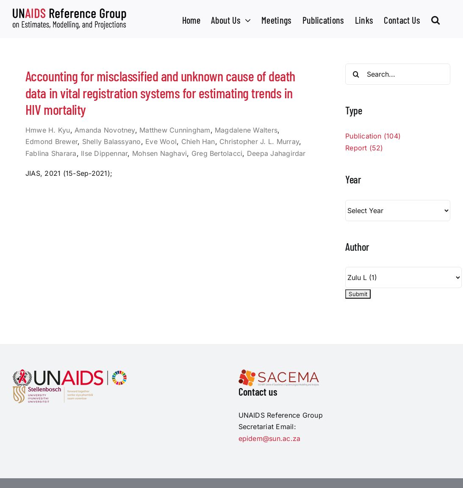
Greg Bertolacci (217, 153)
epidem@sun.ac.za (269, 438)
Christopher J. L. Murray (259, 141)
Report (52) (364, 148)
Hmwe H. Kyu (47, 130)
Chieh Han (198, 141)
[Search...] (397, 74)
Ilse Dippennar (104, 153)
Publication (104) (373, 136)
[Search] (355, 74)
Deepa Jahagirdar (276, 153)
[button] (435, 19)
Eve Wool (161, 141)
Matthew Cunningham (174, 130)
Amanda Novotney (105, 130)
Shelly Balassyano (111, 141)
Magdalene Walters (246, 130)
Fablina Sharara (51, 153)
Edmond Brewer (51, 141)
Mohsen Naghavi (159, 153)
